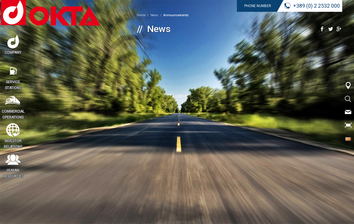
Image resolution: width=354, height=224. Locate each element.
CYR (348, 138)
